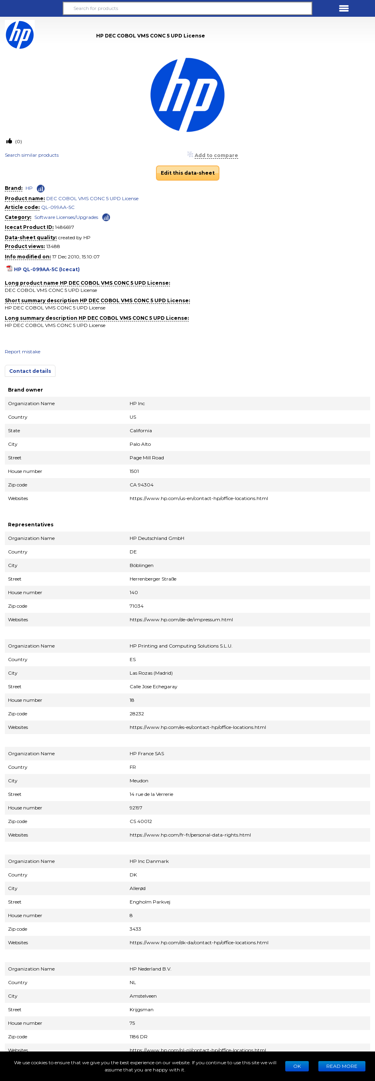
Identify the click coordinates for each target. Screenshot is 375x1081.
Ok (297, 1066)
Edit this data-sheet (188, 173)
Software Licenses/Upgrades (66, 217)
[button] (31, 8)
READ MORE (341, 1066)
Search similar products (32, 155)
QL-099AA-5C (58, 207)
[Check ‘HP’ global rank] (40, 188)
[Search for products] (187, 8)
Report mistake (22, 351)
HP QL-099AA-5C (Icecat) (47, 269)
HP (29, 188)
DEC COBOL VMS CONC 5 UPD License (92, 198)
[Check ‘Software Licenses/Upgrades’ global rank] (106, 217)
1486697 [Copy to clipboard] (64, 227)
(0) (18, 141)
